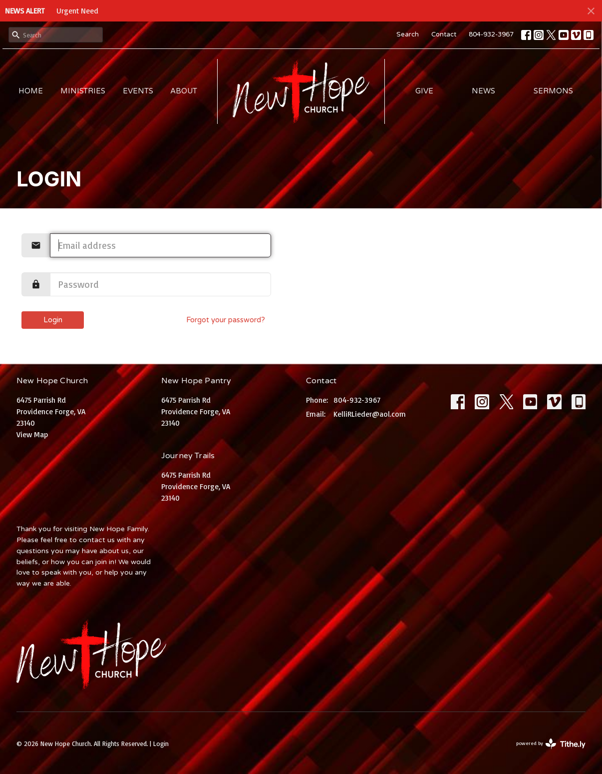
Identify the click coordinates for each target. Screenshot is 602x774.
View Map (32, 434)
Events (138, 90)
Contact (443, 34)
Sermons (553, 90)
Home (30, 90)
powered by (551, 744)
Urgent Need (77, 10)
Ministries (82, 90)
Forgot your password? (225, 319)
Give (424, 90)
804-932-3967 (491, 34)
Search (407, 34)
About (183, 90)
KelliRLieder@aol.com (369, 414)
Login (52, 319)
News (483, 90)
